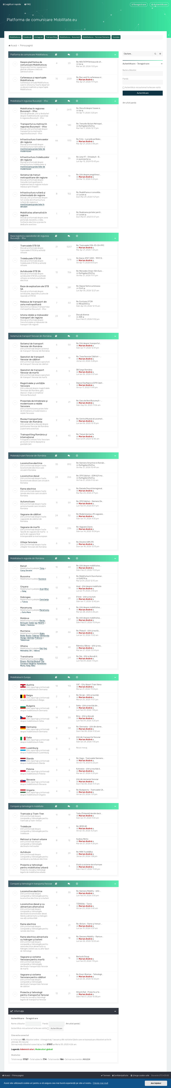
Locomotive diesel (29, 475)
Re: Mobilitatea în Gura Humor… (89, 576)
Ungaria (30, 789)
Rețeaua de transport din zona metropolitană (33, 302)
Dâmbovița (44, 635)
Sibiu (33, 665)
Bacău (42, 620)
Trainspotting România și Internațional (33, 435)
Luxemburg (32, 747)
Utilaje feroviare (28, 541)
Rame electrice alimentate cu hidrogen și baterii (34, 938)
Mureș (22, 665)
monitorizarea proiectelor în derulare (32, 205)
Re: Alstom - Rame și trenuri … (89, 923)
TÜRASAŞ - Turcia (84, 903)
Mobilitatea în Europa (20, 676)
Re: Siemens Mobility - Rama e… (89, 936)
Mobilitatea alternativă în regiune (33, 213)
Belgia (29, 695)
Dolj (41, 648)
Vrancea (30, 625)
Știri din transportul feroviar (88, 737)
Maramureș (26, 607)
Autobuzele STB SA (30, 271)
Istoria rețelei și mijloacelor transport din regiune (34, 316)
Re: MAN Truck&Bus (84, 851)
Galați (31, 622)
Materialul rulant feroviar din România (28, 455)
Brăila (22, 635)
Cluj (42, 661)
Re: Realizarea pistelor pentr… (89, 212)
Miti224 (86, 1059)
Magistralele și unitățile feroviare (32, 384)
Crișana (24, 586)
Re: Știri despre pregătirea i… (88, 174)
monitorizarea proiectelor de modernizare (32, 150)
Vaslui (22, 625)
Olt (30, 650)
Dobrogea (25, 596)
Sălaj (24, 591)
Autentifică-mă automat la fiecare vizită (30, 1028)
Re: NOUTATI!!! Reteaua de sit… (89, 61)
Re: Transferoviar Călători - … (88, 356)
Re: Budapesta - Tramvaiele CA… (90, 789)
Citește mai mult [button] (100, 1083)
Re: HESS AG (81, 826)
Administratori (27, 1049)
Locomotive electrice (31, 462)
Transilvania (26, 656)
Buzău (28, 635)
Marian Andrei (85, 79)
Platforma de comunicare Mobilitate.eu (29, 54)
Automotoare (27, 501)
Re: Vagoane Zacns (84, 526)
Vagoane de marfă (30, 526)
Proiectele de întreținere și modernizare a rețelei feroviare (34, 403)
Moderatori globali (44, 1049)
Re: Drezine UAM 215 (85, 541)
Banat (23, 565)
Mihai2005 (83, 303)
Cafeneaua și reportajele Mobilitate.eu (33, 78)
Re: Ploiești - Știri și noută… (88, 630)
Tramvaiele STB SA (30, 245)
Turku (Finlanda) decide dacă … (89, 813)
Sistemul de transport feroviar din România (30, 335)
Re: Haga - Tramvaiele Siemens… (90, 758)
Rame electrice (28, 488)
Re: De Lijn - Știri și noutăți (87, 695)
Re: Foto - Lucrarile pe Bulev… (88, 139)
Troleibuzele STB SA (30, 258)
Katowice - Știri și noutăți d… (88, 768)
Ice (80, 64)
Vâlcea (37, 650)
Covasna (24, 663)
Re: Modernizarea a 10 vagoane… (90, 514)
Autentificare (17, 1018)
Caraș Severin (26, 570)
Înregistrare (32, 1018)
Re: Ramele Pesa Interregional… (89, 488)
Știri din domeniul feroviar (87, 779)
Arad (42, 589)
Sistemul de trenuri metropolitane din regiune (33, 175)
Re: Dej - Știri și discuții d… (87, 656)
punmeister (84, 159)
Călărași (35, 635)
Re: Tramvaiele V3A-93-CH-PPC (90, 245)
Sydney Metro (82, 839)
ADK (80, 317)
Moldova (24, 617)
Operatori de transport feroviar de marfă (32, 371)
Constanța (44, 599)
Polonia (30, 768)
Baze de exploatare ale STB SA (34, 287)
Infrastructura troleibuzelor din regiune (34, 158)
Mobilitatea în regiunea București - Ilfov (29, 100)
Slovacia (30, 779)
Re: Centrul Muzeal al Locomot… (90, 418)
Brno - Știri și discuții (85, 716)
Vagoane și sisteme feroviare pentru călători (33, 975)
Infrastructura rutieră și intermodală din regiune (32, 193)
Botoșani (24, 622)
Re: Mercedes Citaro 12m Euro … (89, 271)
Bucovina (25, 576)
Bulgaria (30, 705)
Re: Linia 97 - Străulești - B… (88, 156)
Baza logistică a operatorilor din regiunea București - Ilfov (29, 236)
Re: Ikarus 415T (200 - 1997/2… (89, 258)
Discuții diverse (82, 314)
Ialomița (30, 637)
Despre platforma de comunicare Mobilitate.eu (33, 63)
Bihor (46, 589)
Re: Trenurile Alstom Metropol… (89, 123)
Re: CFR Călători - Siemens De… (89, 501)
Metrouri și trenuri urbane (33, 839)
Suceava (42, 578)
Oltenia (24, 645)
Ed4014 (82, 578)
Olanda (30, 758)
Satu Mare (26, 612)
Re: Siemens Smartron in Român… (90, 462)
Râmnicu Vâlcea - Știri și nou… (89, 645)
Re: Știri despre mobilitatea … (88, 565)
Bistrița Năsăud (33, 661)
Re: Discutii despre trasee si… (88, 108)
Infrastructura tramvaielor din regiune (34, 140)
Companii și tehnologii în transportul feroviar (31, 883)
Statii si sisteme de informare (89, 864)
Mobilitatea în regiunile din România (27, 558)
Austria (30, 684)
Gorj (45, 648)
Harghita (32, 663)
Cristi (81, 288)
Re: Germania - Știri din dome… (89, 726)
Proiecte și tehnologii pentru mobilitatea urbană (34, 866)
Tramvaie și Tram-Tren (32, 813)
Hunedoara (41, 663)
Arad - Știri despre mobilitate (88, 586)
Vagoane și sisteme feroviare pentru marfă (32, 958)
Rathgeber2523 (86, 125)
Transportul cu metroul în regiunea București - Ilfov (33, 125)
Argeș (42, 633)
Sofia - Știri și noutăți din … (87, 705)
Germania (31, 726)
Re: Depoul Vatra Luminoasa (88, 286)
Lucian (81, 194)
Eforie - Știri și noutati (86, 596)
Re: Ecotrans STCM (84, 301)
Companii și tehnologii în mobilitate (26, 806)
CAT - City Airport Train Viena (88, 684)
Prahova (38, 637)
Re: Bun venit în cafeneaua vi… (89, 77)
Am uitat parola (72, 1023)
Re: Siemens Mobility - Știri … (88, 891)
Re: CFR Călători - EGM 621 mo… (90, 475)
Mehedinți (24, 650)
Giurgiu (23, 637)
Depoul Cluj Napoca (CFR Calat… (89, 383)
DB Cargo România (84, 369)
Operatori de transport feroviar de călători (32, 358)
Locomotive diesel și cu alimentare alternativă (32, 905)
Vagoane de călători (30, 514)
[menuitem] (27, 4)
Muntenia (25, 630)
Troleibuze (25, 826)
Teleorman (25, 640)
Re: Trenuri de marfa (85, 434)
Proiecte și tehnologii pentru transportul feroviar (34, 993)
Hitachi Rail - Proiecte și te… (88, 992)
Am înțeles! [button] (156, 1083)
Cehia (29, 716)
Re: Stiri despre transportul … (88, 343)
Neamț (41, 622)
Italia (29, 737)
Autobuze (25, 851)
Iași (36, 622)
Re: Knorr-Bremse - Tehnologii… (89, 974)
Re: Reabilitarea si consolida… (88, 192)
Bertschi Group (82, 956)
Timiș (42, 568)
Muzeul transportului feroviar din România (31, 420)
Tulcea (25, 601)
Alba (41, 658)
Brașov (23, 661)
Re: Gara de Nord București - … (89, 400)
